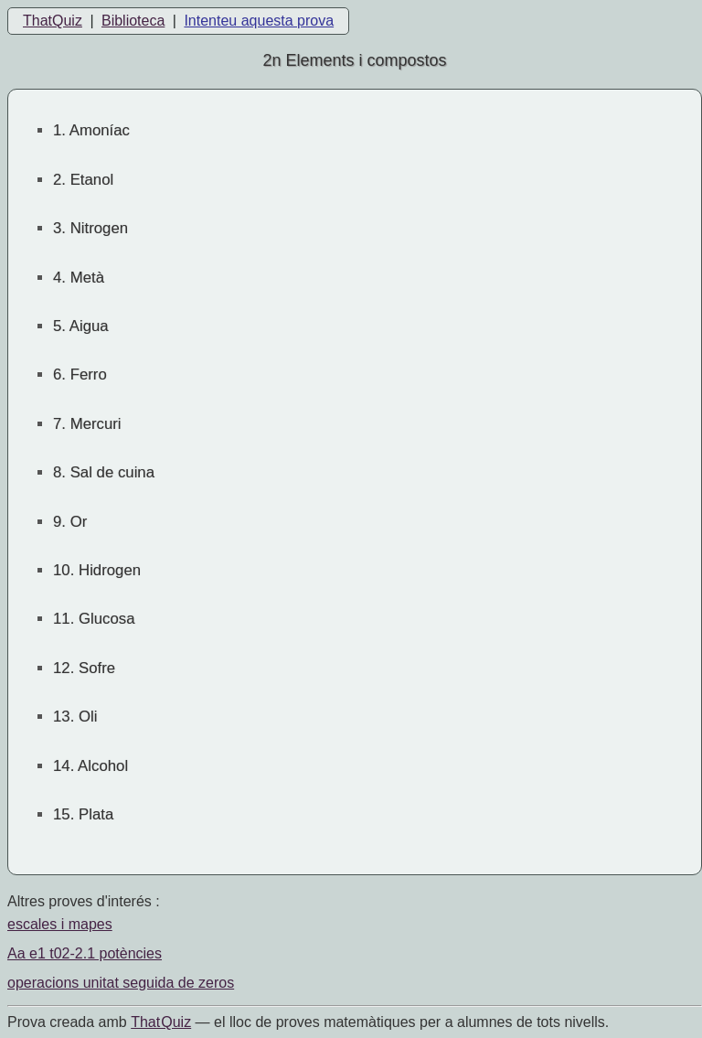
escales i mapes (59, 924)
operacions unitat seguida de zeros (120, 982)
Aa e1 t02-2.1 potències (84, 953)
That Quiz (161, 1022)
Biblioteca (133, 20)
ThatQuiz (52, 20)
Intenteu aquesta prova (259, 20)
